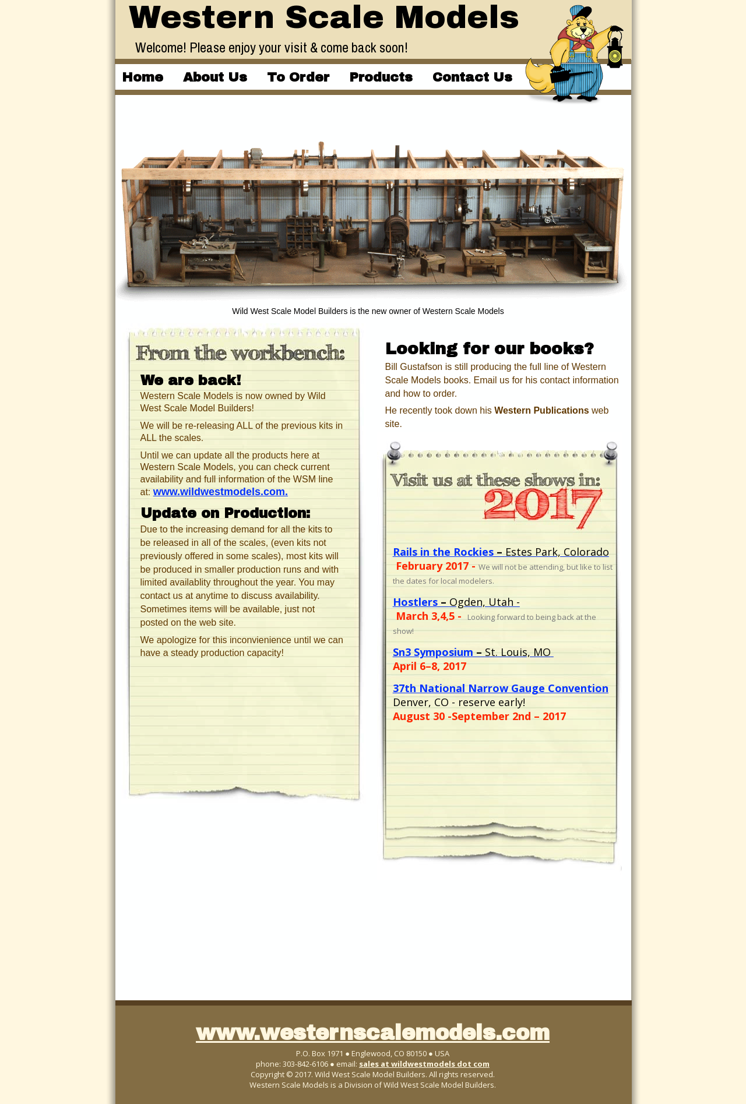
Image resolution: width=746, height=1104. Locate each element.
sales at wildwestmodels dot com (424, 1064)
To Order (298, 77)
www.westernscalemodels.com (373, 1033)
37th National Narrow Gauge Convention (500, 688)
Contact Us (472, 77)
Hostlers (415, 602)
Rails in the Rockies (443, 552)
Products (381, 77)
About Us (215, 77)
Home (142, 77)
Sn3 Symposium (433, 652)
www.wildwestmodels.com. (220, 492)
